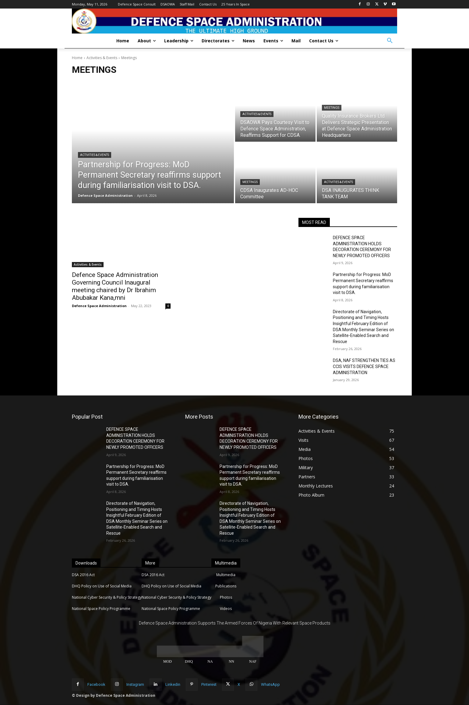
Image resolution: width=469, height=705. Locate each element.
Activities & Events (101, 57)
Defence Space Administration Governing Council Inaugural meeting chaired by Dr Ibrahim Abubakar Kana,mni (115, 286)
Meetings (331, 107)
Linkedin (172, 684)
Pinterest (209, 684)
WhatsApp (270, 684)
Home (77, 57)
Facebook (96, 684)
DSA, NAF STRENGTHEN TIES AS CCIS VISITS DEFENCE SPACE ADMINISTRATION (364, 366)
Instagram (135, 684)
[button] (390, 41)
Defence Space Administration (99, 305)
